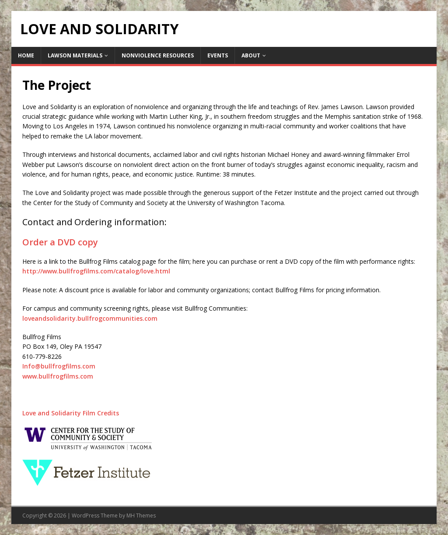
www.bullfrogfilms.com (57, 376)
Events (217, 55)
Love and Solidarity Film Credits (70, 413)
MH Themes (141, 515)
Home (26, 55)
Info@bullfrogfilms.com (58, 366)
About (251, 55)
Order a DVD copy (60, 242)
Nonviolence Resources (158, 55)
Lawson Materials (75, 55)
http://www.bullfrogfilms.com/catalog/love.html (96, 271)
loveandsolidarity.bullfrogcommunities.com (90, 318)
